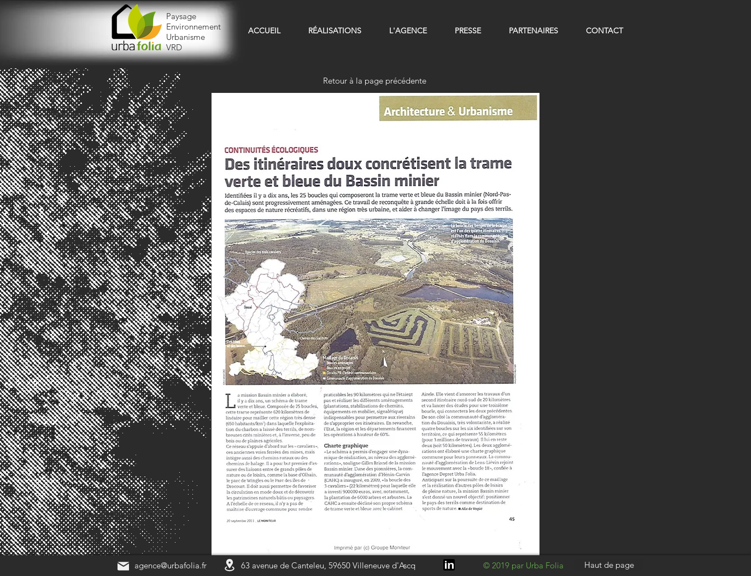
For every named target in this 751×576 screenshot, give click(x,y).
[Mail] (123, 566)
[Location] (229, 565)
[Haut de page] (608, 565)
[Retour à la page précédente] (375, 80)
